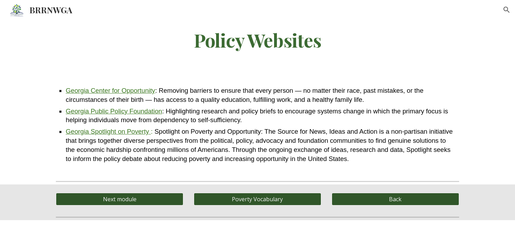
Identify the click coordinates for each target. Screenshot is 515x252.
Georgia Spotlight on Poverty (107, 131)
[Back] (395, 199)
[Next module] (119, 199)
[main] (257, 39)
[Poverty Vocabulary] (257, 199)
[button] (506, 9)
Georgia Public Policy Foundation (114, 111)
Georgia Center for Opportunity (110, 90)
